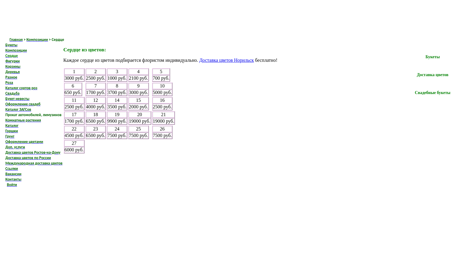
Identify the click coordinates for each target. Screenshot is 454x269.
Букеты (433, 57)
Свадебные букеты (432, 92)
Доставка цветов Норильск (226, 60)
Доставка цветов (433, 75)
